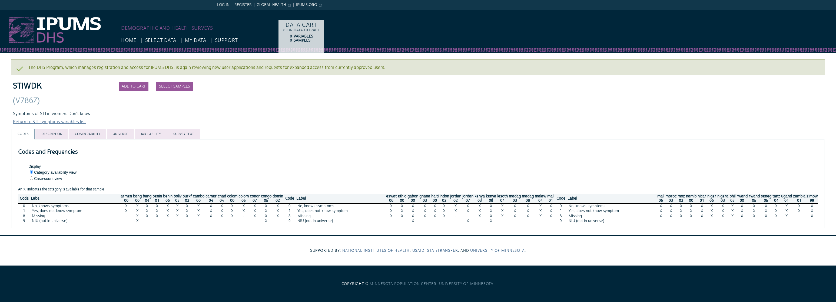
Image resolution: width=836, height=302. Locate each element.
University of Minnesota (497, 250)
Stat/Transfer (442, 250)
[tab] (23, 134)
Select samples (174, 86)
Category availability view (55, 172)
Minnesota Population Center (403, 283)
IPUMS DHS (11, 13)
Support (226, 40)
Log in (223, 4)
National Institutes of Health (376, 250)
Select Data (160, 40)
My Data (195, 40)
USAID (418, 250)
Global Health (271, 4)
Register (243, 4)
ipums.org (306, 4)
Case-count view (48, 178)
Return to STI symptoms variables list (49, 122)
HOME (128, 40)
